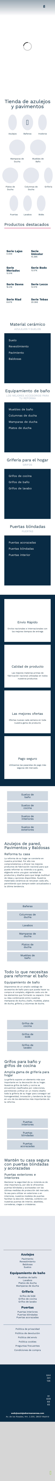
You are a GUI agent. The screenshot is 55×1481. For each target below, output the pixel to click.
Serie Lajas (14, 251)
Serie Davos (14, 284)
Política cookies (27, 1341)
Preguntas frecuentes (27, 1345)
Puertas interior (19, 555)
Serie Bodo (39, 267)
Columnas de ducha (23, 415)
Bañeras (27, 125)
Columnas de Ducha (31, 179)
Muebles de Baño (38, 151)
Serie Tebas (39, 299)
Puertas (14, 205)
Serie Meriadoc (13, 269)
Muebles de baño (21, 409)
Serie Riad (13, 299)
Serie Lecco (39, 284)
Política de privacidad (28, 1329)
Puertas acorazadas (22, 542)
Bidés (41, 205)
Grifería (48, 178)
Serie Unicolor (37, 252)
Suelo (13, 340)
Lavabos (27, 205)
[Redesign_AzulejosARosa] (27, 1225)
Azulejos (12, 125)
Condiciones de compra (27, 1350)
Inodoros (42, 125)
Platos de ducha (20, 428)
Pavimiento (16, 352)
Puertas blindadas (21, 548)
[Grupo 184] (7, 4)
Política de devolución (27, 1333)
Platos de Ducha (10, 179)
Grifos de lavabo (20, 488)
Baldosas (15, 359)
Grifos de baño (19, 482)
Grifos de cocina (20, 476)
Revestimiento (19, 346)
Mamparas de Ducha (17, 151)
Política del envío (27, 1337)
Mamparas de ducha (23, 421)
